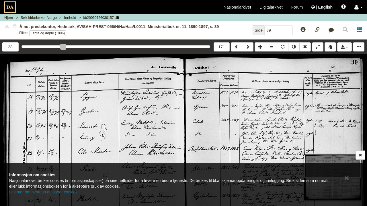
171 (221, 47)
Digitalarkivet (271, 7)
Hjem (8, 17)
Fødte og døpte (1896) (47, 33)
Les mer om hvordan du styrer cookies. (44, 192)
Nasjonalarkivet (237, 7)
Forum (297, 7)
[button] (358, 7)
